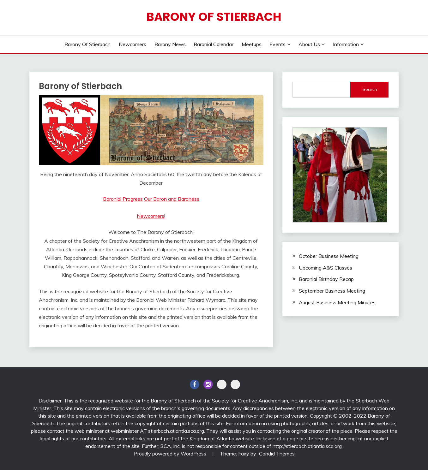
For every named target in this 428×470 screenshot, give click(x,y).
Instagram (208, 384)
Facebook (194, 384)
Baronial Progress (123, 199)
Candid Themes (277, 453)
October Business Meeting (329, 256)
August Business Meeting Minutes (337, 302)
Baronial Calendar (213, 44)
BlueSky (235, 384)
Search (370, 89)
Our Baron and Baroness (171, 199)
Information (346, 44)
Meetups (252, 44)
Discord (221, 384)
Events (277, 44)
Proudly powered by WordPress (171, 453)
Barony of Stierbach (214, 17)
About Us (309, 44)
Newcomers (132, 44)
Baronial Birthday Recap (326, 279)
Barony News (170, 44)
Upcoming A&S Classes (325, 268)
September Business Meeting (332, 291)
